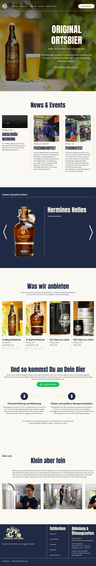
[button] (91, 232)
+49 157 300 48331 (48, 384)
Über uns (14, 6)
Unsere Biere (23, 6)
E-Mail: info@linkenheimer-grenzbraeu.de (81, 554)
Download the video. (15, 121)
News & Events (51, 6)
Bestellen (41, 6)
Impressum (6, 561)
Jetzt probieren (86, 6)
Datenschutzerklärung (19, 561)
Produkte (33, 6)
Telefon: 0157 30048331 (80, 551)
